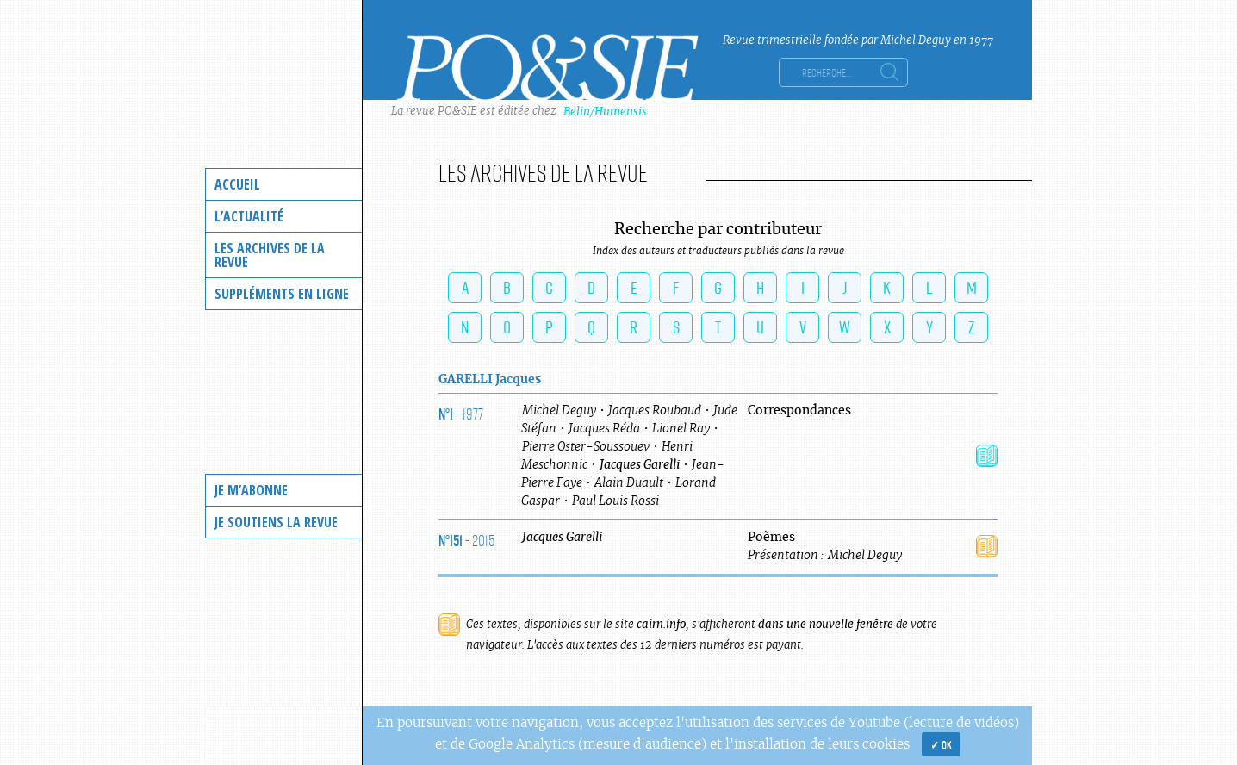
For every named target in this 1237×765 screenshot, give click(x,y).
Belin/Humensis (605, 111)
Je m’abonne (251, 490)
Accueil (237, 184)
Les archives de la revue (269, 255)
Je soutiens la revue (276, 522)
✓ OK (941, 744)
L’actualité (248, 216)
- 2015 (466, 540)
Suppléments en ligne (281, 293)
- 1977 (460, 413)
